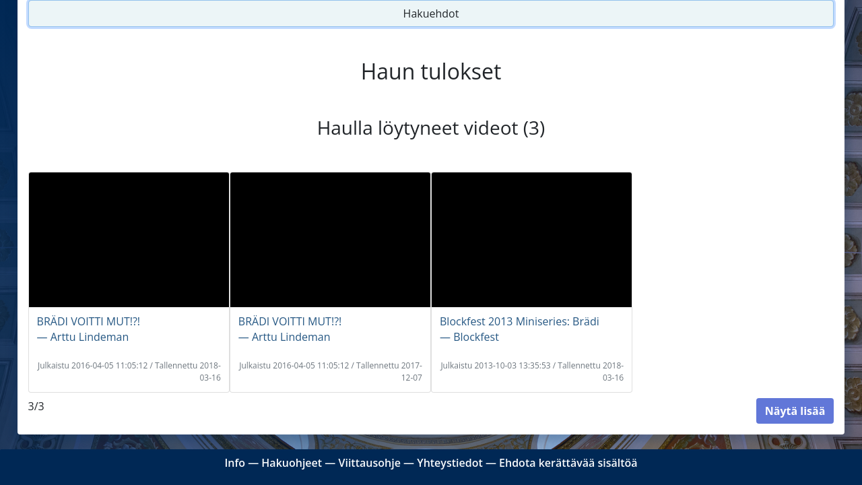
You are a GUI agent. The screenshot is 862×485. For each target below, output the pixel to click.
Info (234, 462)
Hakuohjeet (291, 462)
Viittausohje (369, 462)
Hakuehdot (431, 13)
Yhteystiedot (450, 462)
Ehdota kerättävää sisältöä (568, 462)
